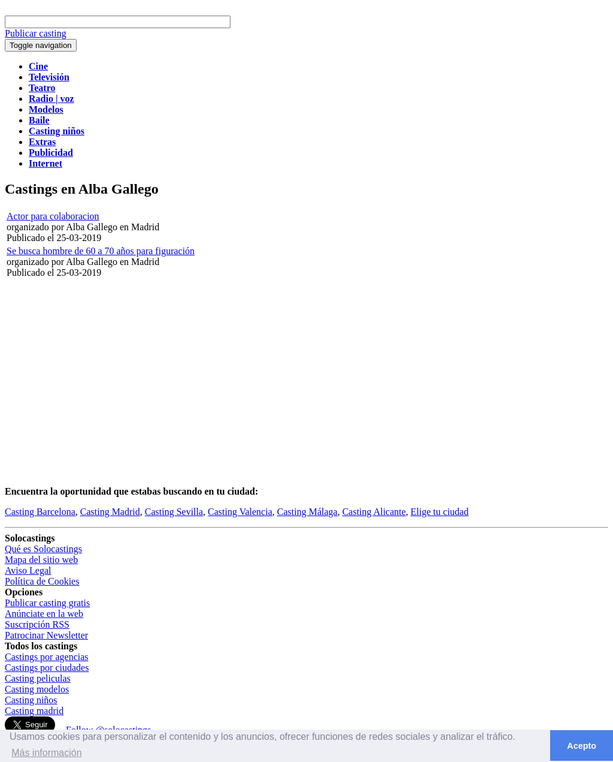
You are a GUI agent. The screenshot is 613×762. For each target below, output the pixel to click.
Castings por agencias (47, 657)
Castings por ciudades (47, 667)
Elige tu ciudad (440, 512)
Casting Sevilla (174, 512)
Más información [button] (46, 753)
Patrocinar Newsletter (46, 635)
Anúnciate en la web (44, 614)
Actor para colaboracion (53, 216)
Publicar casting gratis (47, 603)
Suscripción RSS (37, 624)
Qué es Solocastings (43, 549)
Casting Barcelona (40, 512)
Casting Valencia (240, 512)
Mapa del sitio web (41, 560)
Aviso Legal (28, 570)
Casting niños (31, 700)
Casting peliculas (38, 678)
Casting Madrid (110, 512)
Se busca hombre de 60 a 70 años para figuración (101, 251)
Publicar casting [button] (35, 33)
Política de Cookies (42, 581)
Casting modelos (37, 689)
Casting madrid (34, 711)
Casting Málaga (307, 512)
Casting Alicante (374, 512)
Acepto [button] (581, 746)
